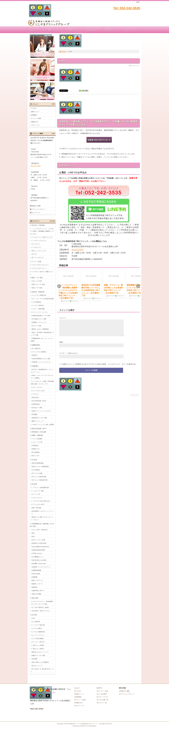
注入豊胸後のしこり (38, 556)
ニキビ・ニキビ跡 (37, 442)
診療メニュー (55, 30)
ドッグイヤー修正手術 (38, 625)
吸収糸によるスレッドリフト (40, 652)
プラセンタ (35, 394)
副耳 (33, 536)
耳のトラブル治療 (37, 473)
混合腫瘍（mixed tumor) (39, 563)
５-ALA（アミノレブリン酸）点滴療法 (43, 424)
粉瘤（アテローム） (38, 580)
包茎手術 (34, 355)
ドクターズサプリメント (39, 268)
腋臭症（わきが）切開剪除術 (40, 329)
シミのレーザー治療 (38, 490)
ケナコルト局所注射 (38, 305)
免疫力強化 (35, 397)
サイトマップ (36, 212)
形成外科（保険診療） (38, 292)
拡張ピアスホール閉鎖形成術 (40, 466)
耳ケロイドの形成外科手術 (39, 480)
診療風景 (74, 30)
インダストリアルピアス (39, 240)
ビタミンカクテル (37, 387)
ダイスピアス (36, 244)
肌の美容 (34, 484)
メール (62, 356)
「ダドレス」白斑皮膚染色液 (40, 487)
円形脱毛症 (35, 445)
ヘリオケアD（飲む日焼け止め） (41, 501)
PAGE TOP (134, 398)
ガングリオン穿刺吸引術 (39, 295)
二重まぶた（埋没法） (38, 648)
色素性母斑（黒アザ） (38, 590)
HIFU (33, 618)
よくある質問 (102, 694)
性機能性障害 (35, 345)
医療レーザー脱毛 (37, 277)
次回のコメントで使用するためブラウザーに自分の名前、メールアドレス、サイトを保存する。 (100, 367)
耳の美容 (34, 459)
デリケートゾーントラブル (39, 312)
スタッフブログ (102, 697)
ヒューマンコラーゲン (38, 635)
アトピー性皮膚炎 (37, 438)
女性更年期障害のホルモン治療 (41, 358)
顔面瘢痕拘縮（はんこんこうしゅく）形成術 (42, 340)
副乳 (33, 533)
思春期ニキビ (36, 448)
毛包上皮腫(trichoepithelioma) (40, 546)
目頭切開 (34, 658)
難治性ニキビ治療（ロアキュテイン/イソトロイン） (42, 518)
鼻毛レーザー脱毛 (37, 287)
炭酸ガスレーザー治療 (38, 655)
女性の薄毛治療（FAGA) (39, 400)
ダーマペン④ (36, 494)
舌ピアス (34, 254)
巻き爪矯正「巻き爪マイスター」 (41, 610)
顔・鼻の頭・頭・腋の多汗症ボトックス (42, 670)
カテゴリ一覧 (102, 702)
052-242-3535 (77, 250)
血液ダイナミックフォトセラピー (41, 411)
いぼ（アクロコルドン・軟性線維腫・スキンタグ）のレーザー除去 (42, 603)
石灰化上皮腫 (36, 573)
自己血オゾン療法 (37, 407)
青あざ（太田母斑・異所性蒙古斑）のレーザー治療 (42, 334)
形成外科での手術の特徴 (39, 543)
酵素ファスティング (38, 421)
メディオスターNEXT (38, 504)
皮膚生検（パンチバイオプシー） (41, 567)
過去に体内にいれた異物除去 (40, 662)
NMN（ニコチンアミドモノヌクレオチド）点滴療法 (42, 377)
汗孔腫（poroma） (37, 553)
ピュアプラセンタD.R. (38, 390)
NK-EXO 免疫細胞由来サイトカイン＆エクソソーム (42, 371)
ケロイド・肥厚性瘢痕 (38, 308)
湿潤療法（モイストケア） (39, 322)
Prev (59, 286)
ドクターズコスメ (37, 497)
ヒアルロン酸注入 (37, 628)
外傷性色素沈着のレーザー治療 (41, 315)
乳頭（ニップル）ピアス (39, 250)
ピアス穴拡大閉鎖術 (38, 638)
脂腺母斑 (34, 587)
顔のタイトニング (37, 665)
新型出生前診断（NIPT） (39, 428)
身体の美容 (34, 598)
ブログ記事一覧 (102, 699)
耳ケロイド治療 (36, 325)
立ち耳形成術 (36, 469)
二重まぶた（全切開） (38, 645)
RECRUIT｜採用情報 (38, 225)
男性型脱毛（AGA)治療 (38, 432)
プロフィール (132, 30)
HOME (62, 51)
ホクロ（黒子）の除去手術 (39, 529)
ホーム (37, 30)
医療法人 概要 (36, 206)
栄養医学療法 (36, 404)
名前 (61, 345)
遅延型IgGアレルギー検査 (39, 417)
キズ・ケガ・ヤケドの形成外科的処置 (43, 298)
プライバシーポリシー (39, 209)
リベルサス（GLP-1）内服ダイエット (42, 273)
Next (138, 286)
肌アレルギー (36, 455)
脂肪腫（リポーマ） (38, 583)
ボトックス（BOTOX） (38, 642)
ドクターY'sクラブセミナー (40, 265)
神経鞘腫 (34, 577)
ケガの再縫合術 (36, 302)
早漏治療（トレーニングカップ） (41, 362)
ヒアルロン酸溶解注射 (38, 631)
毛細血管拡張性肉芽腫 (38, 550)
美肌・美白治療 (36, 507)
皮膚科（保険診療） (37, 435)
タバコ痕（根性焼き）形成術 (40, 607)
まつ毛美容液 (36, 621)
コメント (62, 318)
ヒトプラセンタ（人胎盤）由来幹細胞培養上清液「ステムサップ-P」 (42, 383)
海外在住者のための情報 (39, 560)
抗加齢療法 (34, 366)
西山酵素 (34, 414)
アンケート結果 (93, 30)
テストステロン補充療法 (39, 351)
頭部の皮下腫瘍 (36, 594)
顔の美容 (34, 615)
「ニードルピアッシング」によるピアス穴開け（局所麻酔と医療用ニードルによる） (42, 231)
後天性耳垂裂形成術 (38, 463)
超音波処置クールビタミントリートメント (42, 512)
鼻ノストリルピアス (38, 257)
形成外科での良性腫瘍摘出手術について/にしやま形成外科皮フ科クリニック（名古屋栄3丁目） (91, 290)
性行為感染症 (36, 452)
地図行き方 (113, 30)
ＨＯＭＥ (34, 108)
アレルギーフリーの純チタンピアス (42, 237)
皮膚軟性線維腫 (36, 570)
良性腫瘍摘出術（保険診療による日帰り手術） (42, 525)
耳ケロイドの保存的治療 (39, 476)
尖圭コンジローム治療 (38, 539)
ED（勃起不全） (36, 348)
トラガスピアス (36, 247)
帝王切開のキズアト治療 (39, 319)
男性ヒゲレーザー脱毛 (38, 284)
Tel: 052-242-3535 (126, 8)
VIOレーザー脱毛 (37, 281)
